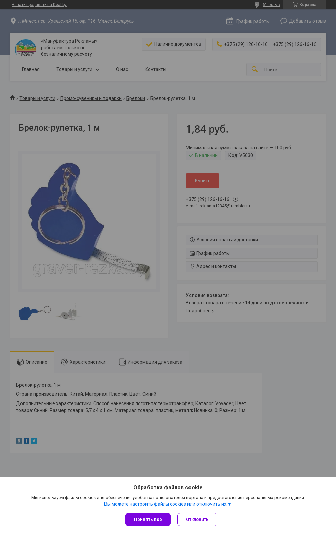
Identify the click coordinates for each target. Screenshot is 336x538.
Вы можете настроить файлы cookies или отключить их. (165, 504)
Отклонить (197, 519)
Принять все (148, 519)
